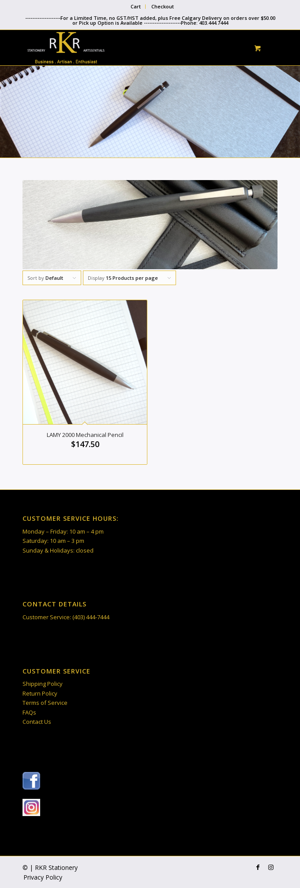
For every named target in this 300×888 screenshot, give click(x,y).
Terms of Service (45, 703)
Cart (136, 6)
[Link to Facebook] (257, 867)
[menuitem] (136, 6)
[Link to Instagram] (271, 867)
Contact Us (36, 722)
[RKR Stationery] (124, 47)
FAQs (29, 712)
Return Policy (39, 693)
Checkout (162, 6)
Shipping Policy (42, 684)
